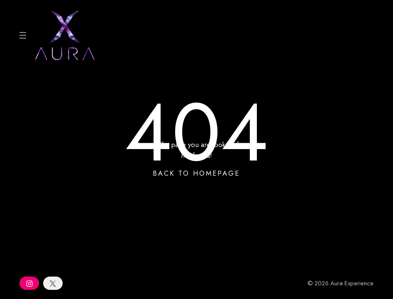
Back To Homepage (196, 173)
